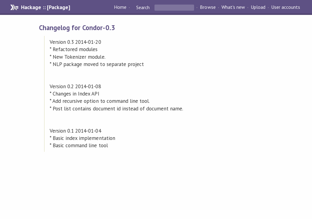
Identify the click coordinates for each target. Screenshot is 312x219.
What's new (233, 7)
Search (143, 7)
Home (120, 7)
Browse (207, 7)
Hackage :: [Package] (45, 7)
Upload (258, 7)
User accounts (285, 7)
